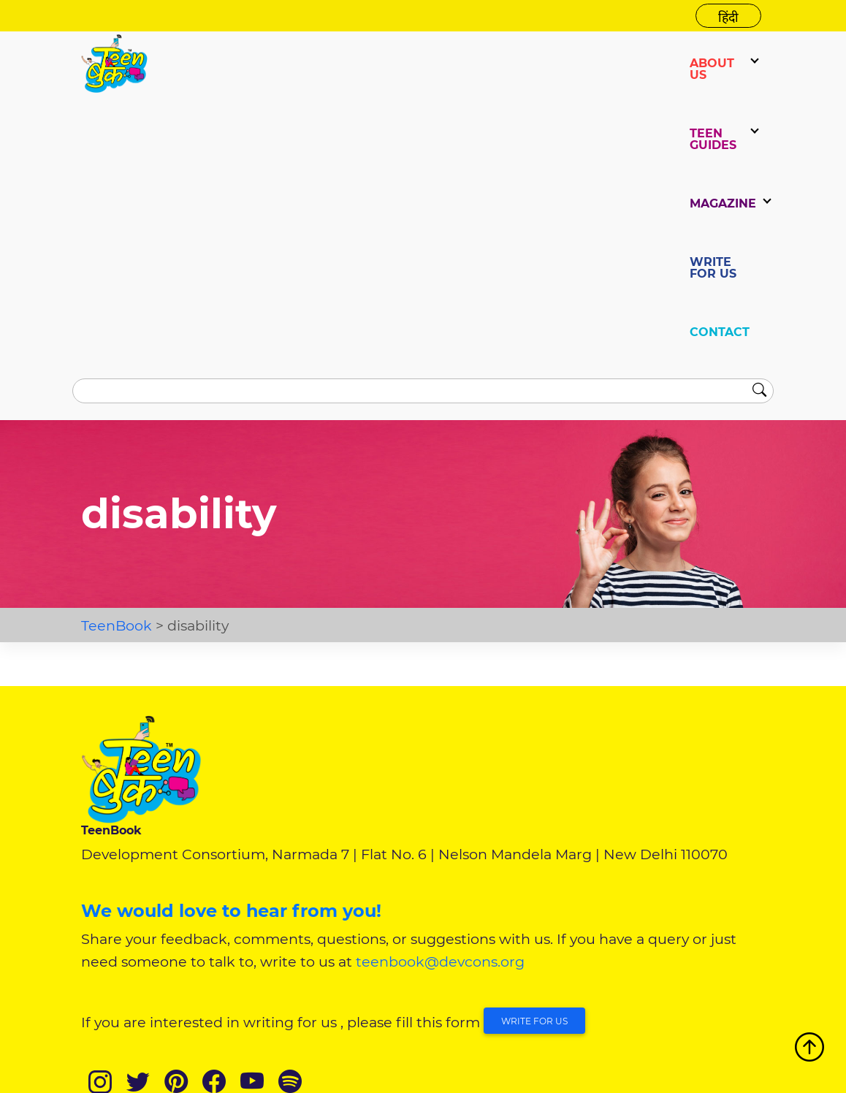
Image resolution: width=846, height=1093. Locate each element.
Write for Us (534, 1021)
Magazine (723, 203)
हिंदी (728, 17)
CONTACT (720, 332)
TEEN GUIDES (713, 139)
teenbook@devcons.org (440, 961)
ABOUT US (712, 69)
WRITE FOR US (713, 268)
